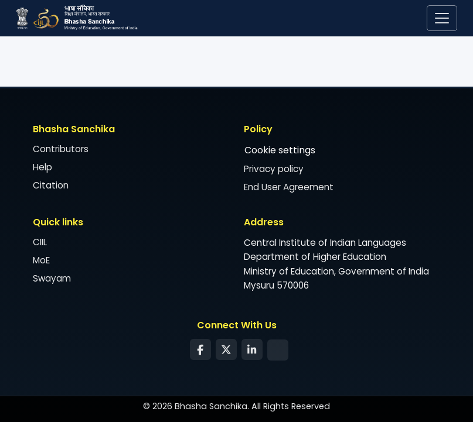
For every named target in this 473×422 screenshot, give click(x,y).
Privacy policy (274, 169)
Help (42, 168)
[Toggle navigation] (442, 18)
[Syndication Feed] (277, 350)
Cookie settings (279, 150)
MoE (41, 261)
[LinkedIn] (252, 350)
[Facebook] (200, 350)
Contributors (61, 149)
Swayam (52, 279)
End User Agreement (289, 187)
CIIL (40, 242)
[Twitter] (226, 350)
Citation (51, 186)
